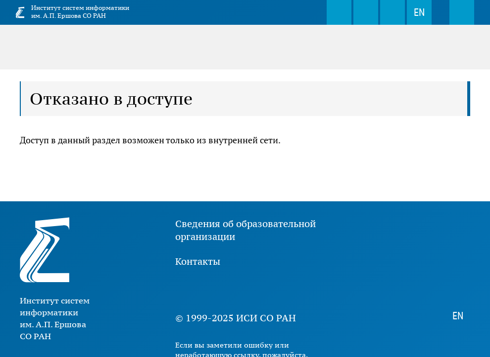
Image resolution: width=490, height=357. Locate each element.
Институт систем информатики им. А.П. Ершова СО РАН (80, 11)
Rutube (274, 289)
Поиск (339, 12)
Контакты (197, 261)
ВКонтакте (185, 289)
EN (419, 12)
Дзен (244, 289)
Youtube (215, 289)
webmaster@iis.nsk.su (365, 12)
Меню (461, 12)
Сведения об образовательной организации (245, 230)
